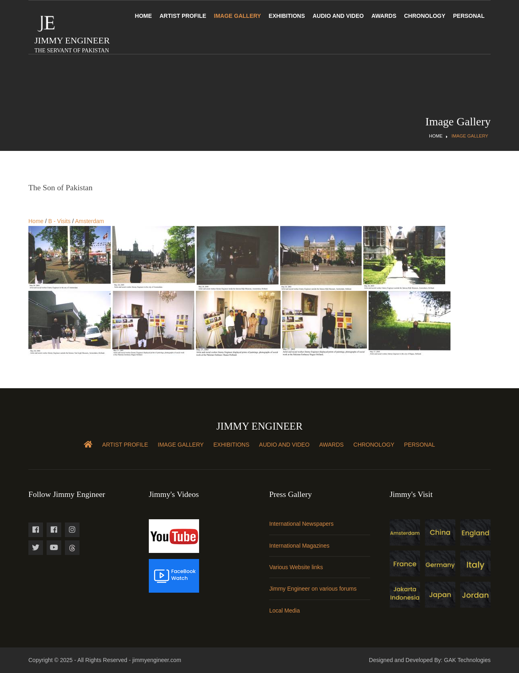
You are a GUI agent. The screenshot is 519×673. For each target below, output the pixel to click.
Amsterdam (89, 221)
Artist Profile (182, 16)
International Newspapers (301, 523)
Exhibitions (287, 16)
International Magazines (299, 545)
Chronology (424, 16)
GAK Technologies (467, 660)
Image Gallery (237, 16)
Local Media (284, 610)
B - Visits (59, 221)
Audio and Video (338, 16)
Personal (469, 16)
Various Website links (296, 567)
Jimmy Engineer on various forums (313, 588)
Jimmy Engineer (72, 44)
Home (143, 16)
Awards (383, 16)
